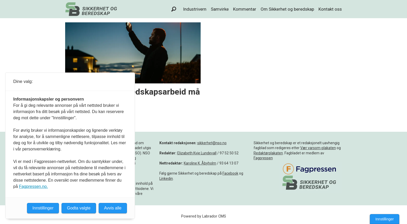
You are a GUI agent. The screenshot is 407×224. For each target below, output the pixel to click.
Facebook (230, 173)
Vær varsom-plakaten (318, 148)
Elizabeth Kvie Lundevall (196, 153)
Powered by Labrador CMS (203, 216)
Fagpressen (263, 158)
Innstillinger (384, 219)
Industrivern (194, 9)
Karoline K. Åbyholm (200, 163)
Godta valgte (79, 208)
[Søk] (174, 9)
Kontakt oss (330, 9)
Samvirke (220, 9)
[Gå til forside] (91, 9)
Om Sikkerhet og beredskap (287, 9)
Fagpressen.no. (33, 186)
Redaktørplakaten (268, 153)
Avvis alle (112, 208)
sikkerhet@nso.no (212, 143)
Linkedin (166, 178)
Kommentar (244, 9)
